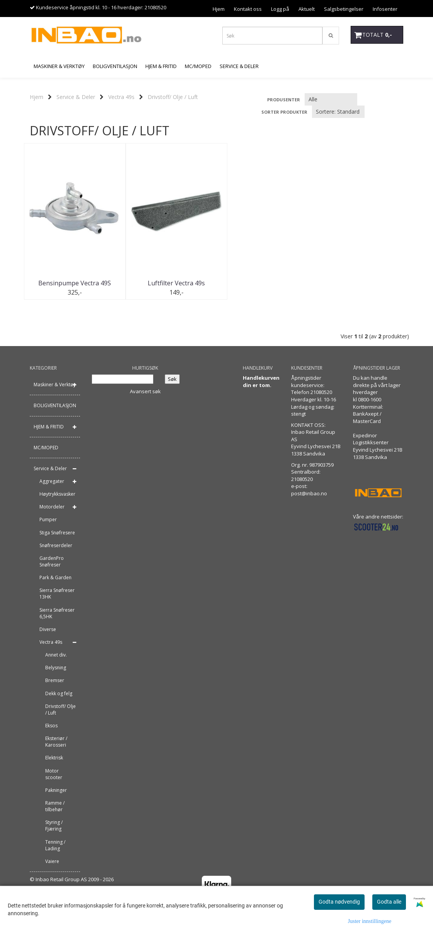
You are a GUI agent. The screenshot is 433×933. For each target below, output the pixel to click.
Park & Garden (55, 577)
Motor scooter (53, 774)
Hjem (219, 8)
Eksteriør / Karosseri (56, 741)
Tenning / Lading (55, 845)
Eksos (51, 725)
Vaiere (52, 861)
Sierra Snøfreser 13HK (57, 593)
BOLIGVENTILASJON (55, 406)
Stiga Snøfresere (57, 532)
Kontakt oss (248, 8)
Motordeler (52, 507)
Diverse (47, 629)
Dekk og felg (58, 693)
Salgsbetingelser (343, 8)
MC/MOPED (46, 447)
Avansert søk (145, 391)
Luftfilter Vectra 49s (168, 283)
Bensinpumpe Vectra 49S (72, 283)
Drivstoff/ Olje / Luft (173, 97)
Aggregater (51, 481)
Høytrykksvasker (57, 494)
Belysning (55, 668)
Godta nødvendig (339, 902)
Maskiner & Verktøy (55, 385)
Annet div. (56, 655)
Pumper (48, 520)
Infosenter (385, 8)
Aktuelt (306, 8)
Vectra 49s (121, 97)
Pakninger (56, 790)
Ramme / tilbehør (55, 806)
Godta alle (389, 902)
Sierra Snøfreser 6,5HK (57, 613)
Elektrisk (54, 758)
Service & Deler (75, 97)
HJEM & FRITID (49, 426)
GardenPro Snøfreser (51, 561)
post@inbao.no (309, 493)
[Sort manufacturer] (331, 99)
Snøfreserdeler (55, 545)
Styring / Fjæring (54, 825)
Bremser (54, 680)
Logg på (280, 8)
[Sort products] (338, 112)
